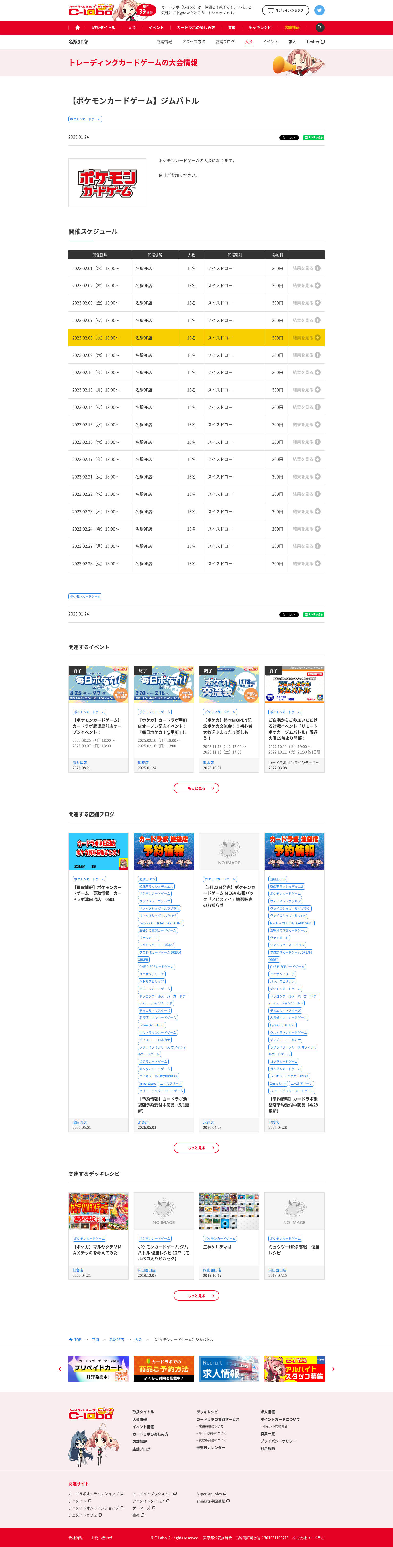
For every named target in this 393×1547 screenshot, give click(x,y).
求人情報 (268, 1411)
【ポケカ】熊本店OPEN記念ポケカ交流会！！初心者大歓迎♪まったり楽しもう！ (227, 729)
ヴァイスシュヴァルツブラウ (159, 908)
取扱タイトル (103, 27)
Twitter (312, 41)
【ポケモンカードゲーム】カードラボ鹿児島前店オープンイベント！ (97, 726)
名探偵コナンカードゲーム (157, 1017)
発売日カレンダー (210, 1447)
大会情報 (139, 1419)
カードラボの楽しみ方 (196, 27)
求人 (292, 41)
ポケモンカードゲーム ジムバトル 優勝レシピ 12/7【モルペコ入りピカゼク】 (163, 1253)
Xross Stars (147, 1083)
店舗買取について (211, 1426)
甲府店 (143, 762)
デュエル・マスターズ (154, 1010)
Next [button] (333, 1369)
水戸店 (208, 1122)
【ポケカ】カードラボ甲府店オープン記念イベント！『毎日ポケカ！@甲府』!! (162, 726)
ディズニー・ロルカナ (154, 1039)
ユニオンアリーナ (151, 974)
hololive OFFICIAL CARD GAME (160, 923)
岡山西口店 (147, 1270)
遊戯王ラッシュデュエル (156, 886)
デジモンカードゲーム (154, 988)
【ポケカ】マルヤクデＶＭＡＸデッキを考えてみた (97, 1250)
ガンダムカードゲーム (154, 1069)
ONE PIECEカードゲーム (156, 966)
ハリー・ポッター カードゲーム (161, 1090)
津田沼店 (80, 1122)
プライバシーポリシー (278, 1440)
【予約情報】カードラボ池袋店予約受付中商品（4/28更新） (293, 1105)
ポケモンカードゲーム (85, 119)
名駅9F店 (78, 41)
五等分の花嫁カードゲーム (157, 930)
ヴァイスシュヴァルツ (154, 901)
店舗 (95, 1339)
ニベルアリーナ (171, 1083)
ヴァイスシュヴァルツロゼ (157, 915)
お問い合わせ (102, 1537)
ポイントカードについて (280, 1419)
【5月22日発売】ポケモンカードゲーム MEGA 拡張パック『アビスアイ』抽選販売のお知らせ (229, 896)
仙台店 (78, 1270)
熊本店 (208, 762)
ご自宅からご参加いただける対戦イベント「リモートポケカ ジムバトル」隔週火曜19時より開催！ (293, 729)
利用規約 (268, 1448)
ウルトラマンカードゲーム (157, 1032)
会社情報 (75, 1537)
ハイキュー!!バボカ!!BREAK (158, 1076)
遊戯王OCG (147, 879)
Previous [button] (59, 1369)
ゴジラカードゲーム (153, 1061)
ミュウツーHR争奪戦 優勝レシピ (293, 1250)
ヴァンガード (148, 937)
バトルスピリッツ (151, 981)
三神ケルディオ (217, 1247)
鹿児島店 (80, 762)
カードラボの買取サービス (218, 1419)
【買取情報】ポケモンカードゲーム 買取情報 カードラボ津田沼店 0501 (97, 893)
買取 (232, 27)
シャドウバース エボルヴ (156, 945)
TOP (77, 1339)
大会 (132, 27)
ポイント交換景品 (275, 1426)
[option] (98, 1369)
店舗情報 (292, 27)
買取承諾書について (212, 1440)
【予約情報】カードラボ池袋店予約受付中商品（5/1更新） (163, 1105)
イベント (156, 27)
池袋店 (143, 1122)
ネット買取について (212, 1433)
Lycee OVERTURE (151, 1025)
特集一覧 (268, 1433)
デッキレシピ (260, 27)
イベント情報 (143, 1426)
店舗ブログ (225, 41)
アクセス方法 (193, 41)
